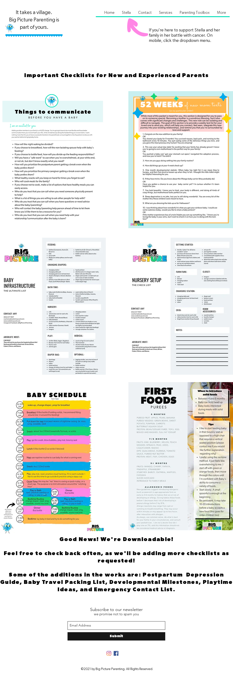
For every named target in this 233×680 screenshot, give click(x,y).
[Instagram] (109, 653)
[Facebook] (116, 653)
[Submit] (116, 636)
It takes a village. (34, 12)
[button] (126, 12)
